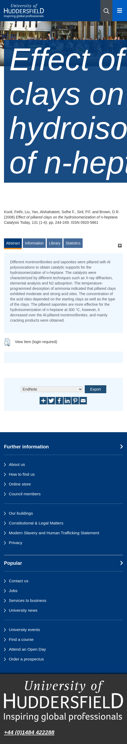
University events (24, 629)
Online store (20, 484)
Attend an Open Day (27, 649)
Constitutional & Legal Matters (36, 523)
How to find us (22, 474)
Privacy (15, 542)
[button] (106, 10)
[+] (120, 246)
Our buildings (21, 513)
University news (23, 610)
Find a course (21, 639)
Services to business (27, 600)
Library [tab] (54, 243)
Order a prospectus (26, 659)
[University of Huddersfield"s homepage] (63, 701)
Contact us (18, 581)
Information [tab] (34, 243)
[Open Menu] (119, 10)
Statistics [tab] (73, 243)
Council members (25, 494)
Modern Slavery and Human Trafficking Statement (54, 533)
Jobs (13, 590)
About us (17, 464)
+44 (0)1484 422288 (29, 732)
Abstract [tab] (13, 243)
